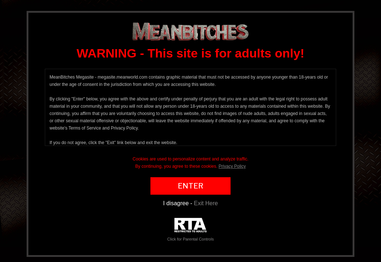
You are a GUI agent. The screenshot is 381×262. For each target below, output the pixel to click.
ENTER (190, 186)
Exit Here (206, 203)
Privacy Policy (232, 166)
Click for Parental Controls (190, 229)
